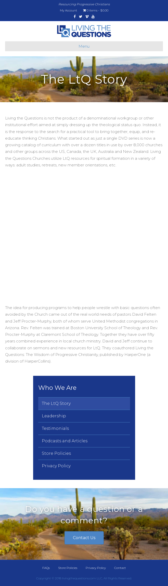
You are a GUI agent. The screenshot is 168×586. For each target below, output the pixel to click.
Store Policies (56, 453)
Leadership (54, 416)
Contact (120, 568)
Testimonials (55, 428)
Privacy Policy (56, 465)
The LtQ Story (56, 403)
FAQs (46, 568)
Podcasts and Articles (64, 440)
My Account (68, 10)
